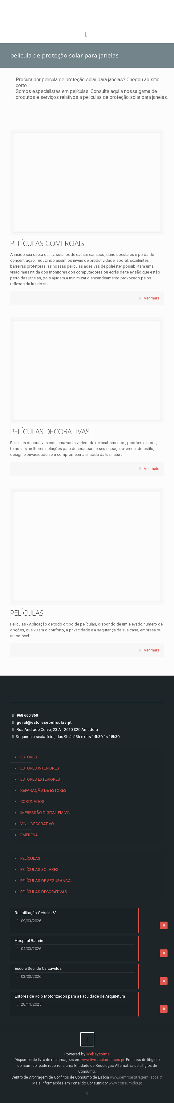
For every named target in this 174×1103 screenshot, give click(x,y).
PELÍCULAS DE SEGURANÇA (45, 880)
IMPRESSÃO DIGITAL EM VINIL (47, 812)
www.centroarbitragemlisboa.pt (136, 1077)
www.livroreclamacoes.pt (102, 1060)
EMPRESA (29, 835)
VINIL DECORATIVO (37, 823)
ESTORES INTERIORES (39, 768)
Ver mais (151, 298)
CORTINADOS (32, 801)
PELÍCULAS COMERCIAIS (47, 243)
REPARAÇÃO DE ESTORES (43, 790)
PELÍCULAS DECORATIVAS (50, 431)
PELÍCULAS (26, 613)
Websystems (98, 1054)
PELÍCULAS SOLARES (39, 869)
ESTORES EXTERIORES (40, 779)
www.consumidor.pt (125, 1083)
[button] (12, 1090)
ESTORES (28, 757)
